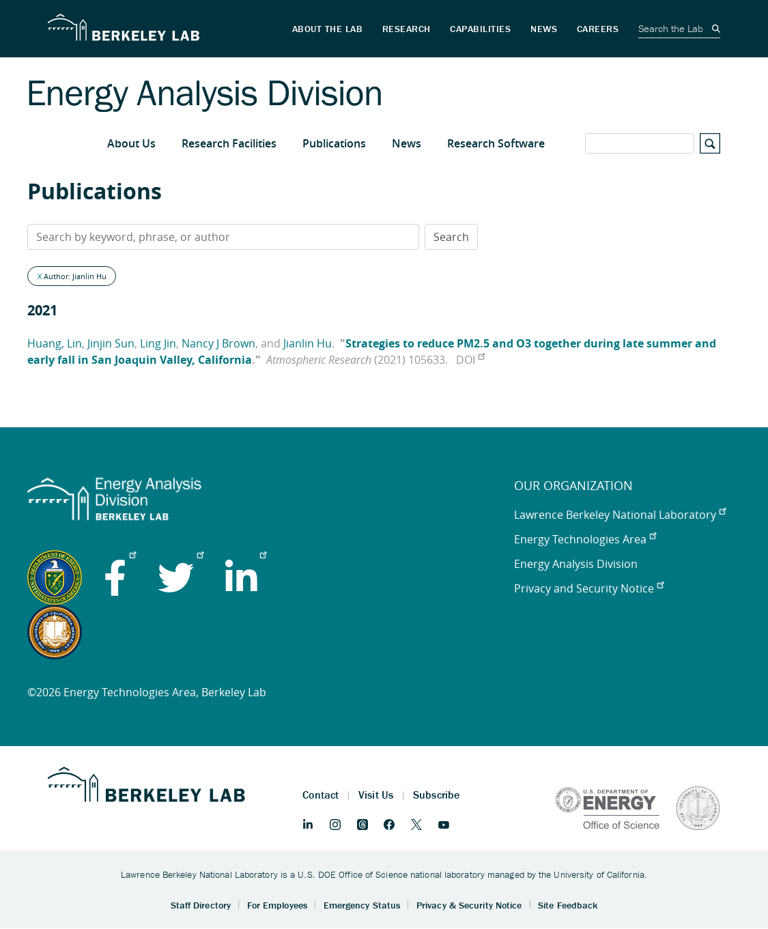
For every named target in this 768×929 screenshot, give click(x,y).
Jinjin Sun (110, 343)
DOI (470, 359)
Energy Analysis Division (576, 563)
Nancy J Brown (218, 343)
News (406, 143)
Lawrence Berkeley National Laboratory (620, 514)
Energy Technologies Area (585, 539)
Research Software (496, 143)
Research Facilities (229, 143)
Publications (334, 143)
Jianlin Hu (307, 343)
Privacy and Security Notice (589, 588)
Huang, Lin (54, 343)
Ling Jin (158, 343)
